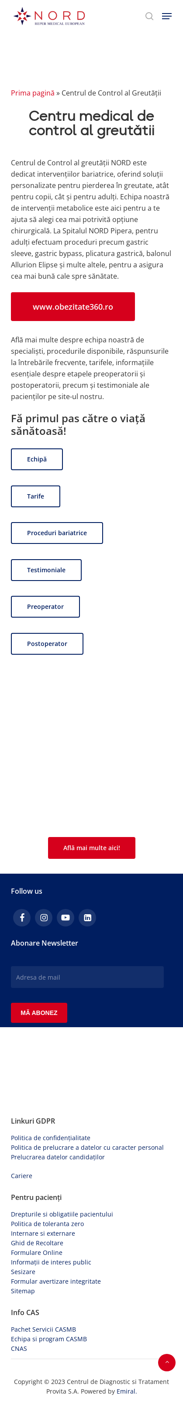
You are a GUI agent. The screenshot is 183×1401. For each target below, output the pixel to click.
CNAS (19, 1348)
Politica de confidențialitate (50, 1138)
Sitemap (23, 1291)
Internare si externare (43, 1233)
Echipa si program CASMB (49, 1339)
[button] (167, 16)
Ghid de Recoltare (37, 1243)
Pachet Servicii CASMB (43, 1329)
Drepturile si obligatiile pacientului (62, 1214)
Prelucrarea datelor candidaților (58, 1157)
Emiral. (127, 1391)
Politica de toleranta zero (47, 1224)
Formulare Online (36, 1252)
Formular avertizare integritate (56, 1281)
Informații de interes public (51, 1262)
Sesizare (23, 1272)
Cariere (21, 1176)
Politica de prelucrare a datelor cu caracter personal (87, 1147)
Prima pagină (33, 93)
